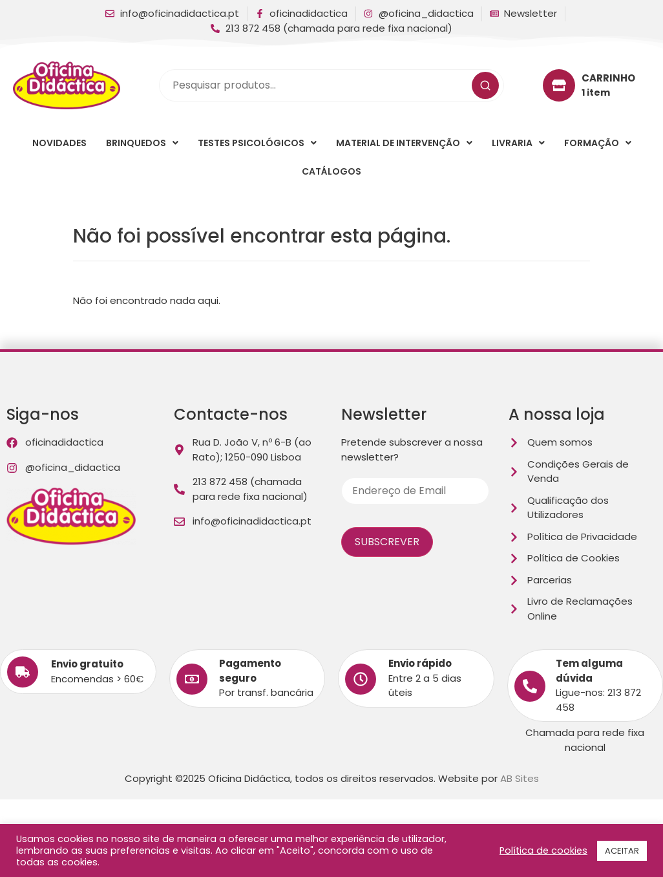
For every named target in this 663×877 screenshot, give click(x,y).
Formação (597, 142)
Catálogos (331, 171)
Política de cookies (543, 850)
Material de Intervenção (404, 142)
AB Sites (519, 778)
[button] (142, 143)
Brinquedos (142, 142)
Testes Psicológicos (257, 142)
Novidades (59, 142)
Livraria (518, 142)
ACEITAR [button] (622, 851)
